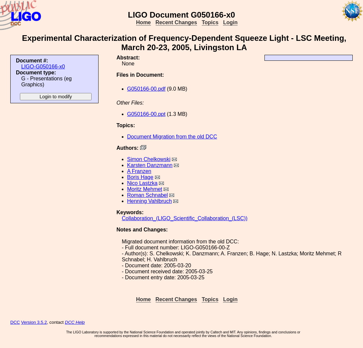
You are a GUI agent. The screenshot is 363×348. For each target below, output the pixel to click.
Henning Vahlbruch (149, 201)
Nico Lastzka (142, 183)
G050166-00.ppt (146, 114)
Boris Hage (140, 177)
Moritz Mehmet (144, 189)
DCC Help (75, 322)
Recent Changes (176, 22)
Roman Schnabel (147, 195)
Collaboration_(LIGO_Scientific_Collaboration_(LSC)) (185, 218)
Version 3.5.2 (34, 322)
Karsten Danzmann (150, 165)
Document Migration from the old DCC (172, 136)
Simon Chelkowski (149, 159)
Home (143, 22)
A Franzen (139, 171)
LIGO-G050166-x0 (43, 66)
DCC (15, 322)
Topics (210, 22)
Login (230, 22)
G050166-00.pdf (146, 89)
